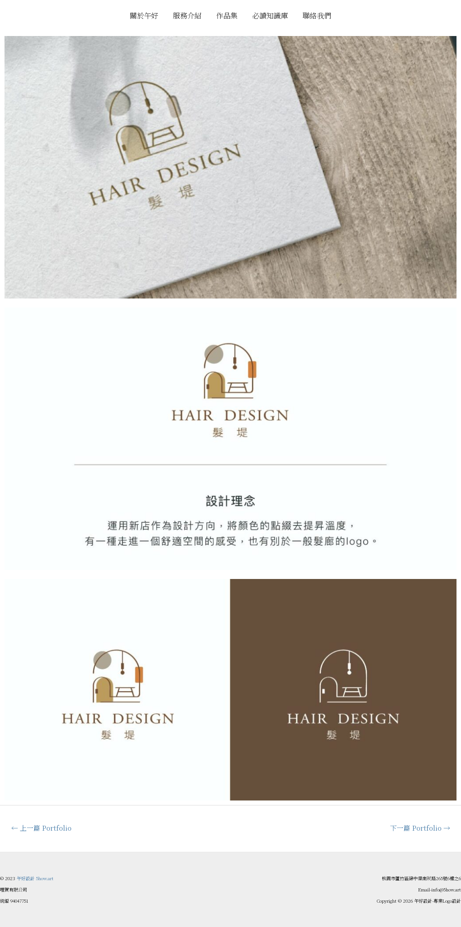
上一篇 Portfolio (41, 827)
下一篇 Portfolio (420, 827)
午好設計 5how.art (35, 878)
